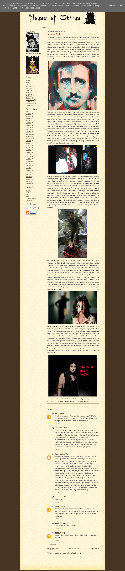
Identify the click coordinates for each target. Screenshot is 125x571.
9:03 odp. (57, 518)
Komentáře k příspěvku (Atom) (72, 553)
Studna (28, 192)
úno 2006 (29, 181)
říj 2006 (28, 163)
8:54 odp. (57, 502)
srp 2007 (28, 150)
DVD (27, 84)
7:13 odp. (57, 449)
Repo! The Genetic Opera (82, 341)
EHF (27, 196)
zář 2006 (28, 165)
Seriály (28, 98)
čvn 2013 (28, 111)
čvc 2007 (28, 152)
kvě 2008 (28, 132)
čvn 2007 (28, 154)
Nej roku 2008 (53, 34)
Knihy (27, 92)
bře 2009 (28, 116)
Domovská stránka (73, 549)
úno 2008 (29, 138)
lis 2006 (28, 161)
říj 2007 (28, 147)
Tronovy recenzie (31, 198)
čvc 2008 (28, 127)
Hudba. (28, 90)
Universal (29, 101)
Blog (27, 82)
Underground (30, 100)
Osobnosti (29, 96)
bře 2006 (28, 179)
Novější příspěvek (53, 549)
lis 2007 (28, 145)
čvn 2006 (28, 172)
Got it (120, 6)
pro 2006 (28, 159)
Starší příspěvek (93, 549)
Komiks (28, 94)
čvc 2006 (28, 170)
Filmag (28, 194)
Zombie (28, 105)
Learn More (110, 6)
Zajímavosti (29, 103)
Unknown (58, 413)
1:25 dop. (57, 528)
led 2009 (28, 118)
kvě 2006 (28, 174)
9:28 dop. (57, 540)
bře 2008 (28, 136)
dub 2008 (29, 134)
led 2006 (28, 183)
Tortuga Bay (29, 200)
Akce (27, 80)
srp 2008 (28, 125)
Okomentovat (52, 544)
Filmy (27, 88)
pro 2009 (28, 114)
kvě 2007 (28, 156)
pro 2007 (28, 143)
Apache (28, 190)
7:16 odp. (57, 423)
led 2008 (28, 141)
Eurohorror (29, 86)
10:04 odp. (57, 492)
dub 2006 (29, 177)
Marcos (88, 333)
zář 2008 (28, 123)
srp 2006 (28, 168)
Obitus (57, 506)
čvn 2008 (28, 129)
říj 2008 (28, 120)
